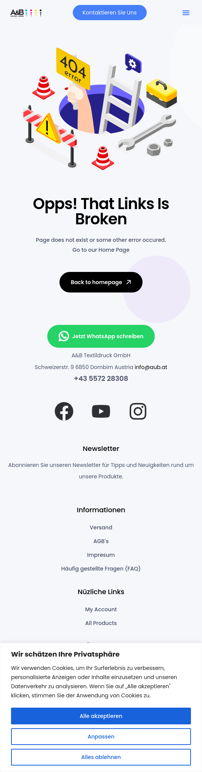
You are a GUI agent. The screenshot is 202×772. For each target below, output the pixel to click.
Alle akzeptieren (101, 716)
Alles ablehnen (101, 757)
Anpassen (101, 736)
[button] (186, 12)
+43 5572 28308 (101, 378)
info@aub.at (151, 367)
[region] (101, 707)
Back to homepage (102, 282)
